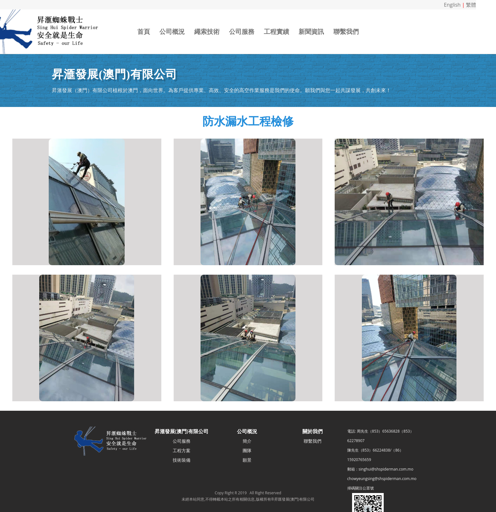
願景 (247, 460)
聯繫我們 (346, 31)
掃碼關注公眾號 (360, 488)
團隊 (247, 450)
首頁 (143, 31)
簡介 (247, 441)
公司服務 (241, 31)
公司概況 (172, 31)
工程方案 (181, 450)
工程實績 (276, 31)
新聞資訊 (311, 31)
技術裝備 (181, 460)
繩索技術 (207, 31)
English (452, 4)
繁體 (471, 4)
